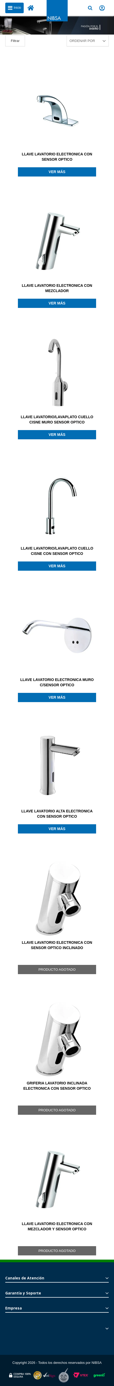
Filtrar (15, 41)
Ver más (57, 172)
